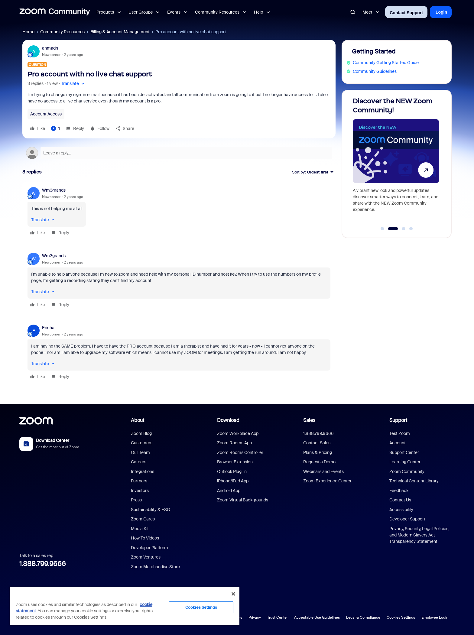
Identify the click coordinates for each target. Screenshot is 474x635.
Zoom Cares (143, 519)
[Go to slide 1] (382, 229)
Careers (138, 462)
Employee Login (434, 617)
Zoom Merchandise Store (155, 566)
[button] (73, 83)
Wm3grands (54, 190)
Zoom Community (406, 471)
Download (228, 420)
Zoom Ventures (146, 557)
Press (136, 500)
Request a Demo (319, 462)
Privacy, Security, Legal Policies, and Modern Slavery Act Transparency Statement (419, 535)
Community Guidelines (375, 71)
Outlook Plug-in (232, 471)
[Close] (233, 594)
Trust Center (277, 617)
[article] (179, 212)
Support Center (404, 452)
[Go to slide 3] (403, 229)
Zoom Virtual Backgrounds (242, 500)
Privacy (254, 617)
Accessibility (401, 509)
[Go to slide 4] (411, 229)
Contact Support (406, 12)
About (137, 420)
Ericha (48, 327)
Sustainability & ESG (150, 509)
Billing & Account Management (120, 31)
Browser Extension (235, 462)
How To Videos (145, 538)
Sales (309, 420)
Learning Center (404, 462)
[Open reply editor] (179, 153)
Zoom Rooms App (234, 442)
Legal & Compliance (363, 617)
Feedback (398, 490)
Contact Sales (316, 442)
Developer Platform (149, 547)
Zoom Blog (141, 433)
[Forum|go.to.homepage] (54, 12)
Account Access (46, 114)
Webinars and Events (323, 471)
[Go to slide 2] (393, 229)
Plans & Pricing (317, 452)
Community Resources (62, 31)
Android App (228, 490)
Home (28, 31)
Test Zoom (399, 433)
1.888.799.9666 (42, 563)
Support (398, 420)
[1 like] (55, 128)
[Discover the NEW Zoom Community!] (396, 161)
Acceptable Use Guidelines (317, 617)
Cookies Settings (401, 617)
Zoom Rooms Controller (240, 452)
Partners (139, 481)
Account (397, 442)
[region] (124, 606)
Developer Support (407, 519)
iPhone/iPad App (232, 481)
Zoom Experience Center (327, 481)
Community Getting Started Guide (386, 62)
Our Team (140, 452)
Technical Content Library (414, 481)
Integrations (142, 471)
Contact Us (400, 500)
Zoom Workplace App (237, 433)
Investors (140, 490)
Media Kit (140, 528)
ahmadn (50, 48)
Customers (141, 442)
